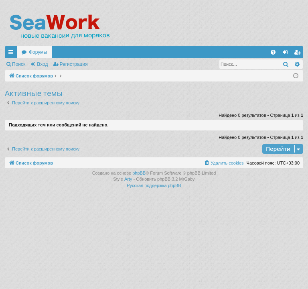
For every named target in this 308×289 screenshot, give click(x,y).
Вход (42, 64)
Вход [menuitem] (287, 53)
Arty (128, 179)
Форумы (38, 52)
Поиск (18, 64)
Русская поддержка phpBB (154, 185)
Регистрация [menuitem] (298, 53)
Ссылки (12, 53)
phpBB (139, 173)
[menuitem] (273, 52)
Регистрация (74, 64)
